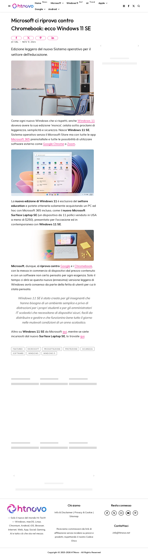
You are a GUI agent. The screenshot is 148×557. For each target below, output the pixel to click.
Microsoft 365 (20, 139)
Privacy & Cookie (83, 512)
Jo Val (15, 42)
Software (18, 353)
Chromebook (83, 266)
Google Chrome (53, 144)
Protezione (71, 349)
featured (18, 349)
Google (65, 266)
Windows (33, 353)
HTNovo (75, 552)
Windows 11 (86, 120)
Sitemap (74, 516)
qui (65, 331)
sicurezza (87, 349)
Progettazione (52, 349)
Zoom (71, 144)
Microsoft (33, 349)
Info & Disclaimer (63, 512)
